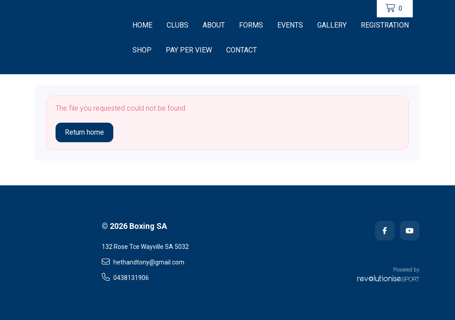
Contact (241, 50)
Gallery (332, 25)
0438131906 (125, 277)
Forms (251, 25)
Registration (385, 25)
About (214, 25)
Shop (142, 50)
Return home (84, 132)
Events (290, 25)
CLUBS (177, 25)
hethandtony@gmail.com (143, 262)
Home (142, 25)
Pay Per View (189, 50)
